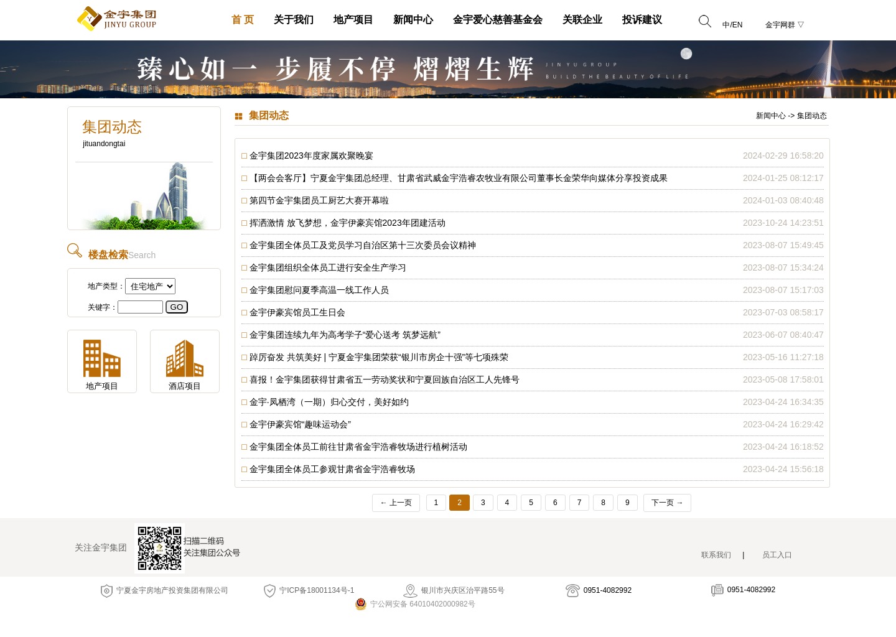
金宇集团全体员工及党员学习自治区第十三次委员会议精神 (363, 245)
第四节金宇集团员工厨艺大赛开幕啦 (319, 200)
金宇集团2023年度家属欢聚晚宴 (311, 155)
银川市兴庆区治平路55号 (453, 590)
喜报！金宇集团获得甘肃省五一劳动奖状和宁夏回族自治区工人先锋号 (385, 379)
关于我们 (294, 19)
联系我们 (716, 555)
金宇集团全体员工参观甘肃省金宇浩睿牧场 (332, 469)
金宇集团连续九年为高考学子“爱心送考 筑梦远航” (345, 335)
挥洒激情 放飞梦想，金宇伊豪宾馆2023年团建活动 (348, 223)
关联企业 (582, 19)
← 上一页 (396, 502)
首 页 (242, 19)
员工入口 (777, 555)
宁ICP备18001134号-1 (309, 590)
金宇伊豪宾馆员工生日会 (297, 312)
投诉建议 (642, 19)
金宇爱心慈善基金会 (498, 19)
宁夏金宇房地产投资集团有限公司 (164, 590)
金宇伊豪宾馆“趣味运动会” (300, 424)
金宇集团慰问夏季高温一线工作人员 (319, 290)
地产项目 (353, 19)
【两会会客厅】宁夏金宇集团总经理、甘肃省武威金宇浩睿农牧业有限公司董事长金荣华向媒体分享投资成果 (459, 178)
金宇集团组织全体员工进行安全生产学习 (328, 267)
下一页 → (667, 502)
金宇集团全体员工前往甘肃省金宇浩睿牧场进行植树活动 (358, 447)
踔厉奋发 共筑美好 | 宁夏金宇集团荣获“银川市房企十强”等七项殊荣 (379, 357)
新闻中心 (413, 19)
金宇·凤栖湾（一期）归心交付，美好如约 (329, 402)
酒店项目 (185, 386)
